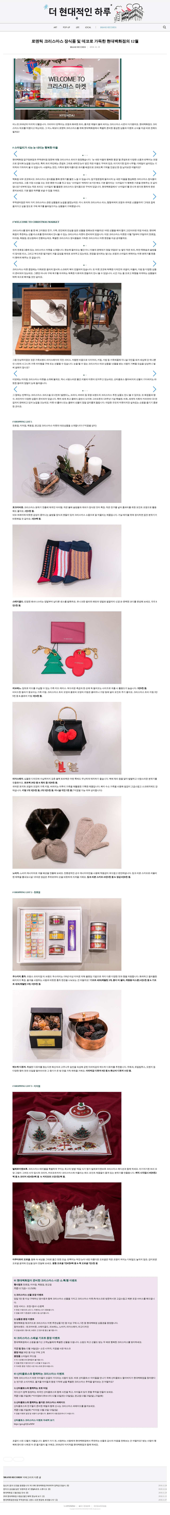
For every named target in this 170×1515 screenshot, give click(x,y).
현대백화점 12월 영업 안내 (14, 1493)
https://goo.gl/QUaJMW (24, 1424)
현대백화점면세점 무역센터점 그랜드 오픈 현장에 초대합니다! (28, 1500)
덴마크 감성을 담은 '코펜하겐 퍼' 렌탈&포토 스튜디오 (25, 1489)
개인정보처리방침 (100, 1506)
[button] (82, 155)
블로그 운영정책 (84, 1506)
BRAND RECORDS (78, 47)
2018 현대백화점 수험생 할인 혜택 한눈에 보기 (22, 1496)
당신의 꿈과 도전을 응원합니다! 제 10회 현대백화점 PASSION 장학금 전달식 (34, 1486)
